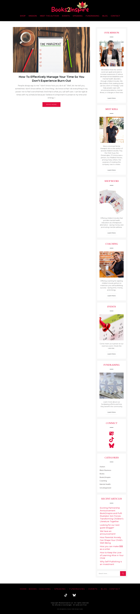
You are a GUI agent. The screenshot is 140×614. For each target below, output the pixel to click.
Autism (102, 467)
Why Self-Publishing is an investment (111, 563)
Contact (114, 589)
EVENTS (93, 589)
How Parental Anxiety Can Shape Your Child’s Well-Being (111, 540)
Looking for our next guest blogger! (110, 526)
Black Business (105, 470)
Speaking (60, 589)
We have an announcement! (108, 532)
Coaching (103, 481)
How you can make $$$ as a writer (111, 547)
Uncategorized (105, 488)
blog (104, 589)
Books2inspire (105, 477)
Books (102, 474)
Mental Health (105, 484)
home (23, 589)
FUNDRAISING (77, 589)
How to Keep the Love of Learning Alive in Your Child (112, 555)
